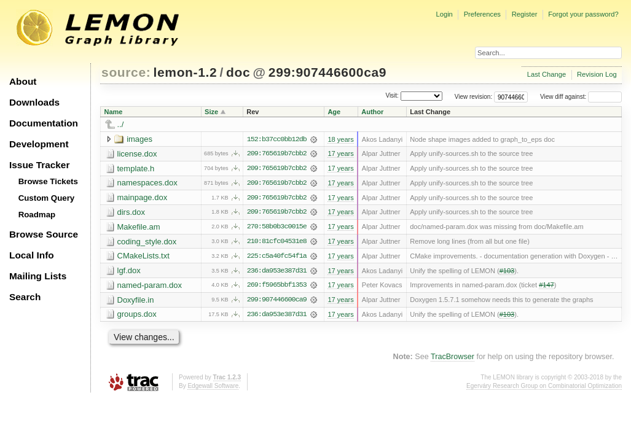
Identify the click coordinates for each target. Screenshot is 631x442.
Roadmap (37, 214)
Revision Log (597, 74)
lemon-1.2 (186, 72)
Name (113, 111)
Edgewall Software (212, 387)
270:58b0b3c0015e (277, 228)
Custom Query (46, 198)
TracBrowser (452, 358)
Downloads (34, 102)
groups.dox (137, 315)
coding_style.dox (147, 242)
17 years (340, 154)
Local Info (31, 255)
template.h (136, 168)
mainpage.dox (142, 198)
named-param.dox (149, 286)
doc (238, 72)
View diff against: (581, 96)
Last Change (546, 74)
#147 (546, 286)
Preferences (482, 14)
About (22, 81)
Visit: (392, 96)
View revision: (474, 96)
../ (120, 124)
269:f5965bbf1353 (277, 287)
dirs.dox (131, 212)
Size (211, 111)
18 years (340, 139)
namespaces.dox (147, 183)
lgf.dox (129, 271)
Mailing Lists (37, 276)
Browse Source (43, 234)
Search (25, 297)
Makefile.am (138, 227)
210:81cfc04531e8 (277, 242)
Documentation (43, 123)
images (139, 139)
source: (126, 72)
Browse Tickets (48, 181)
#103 (507, 272)
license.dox (137, 153)
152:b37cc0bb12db (277, 139)
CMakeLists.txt (143, 257)
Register (525, 14)
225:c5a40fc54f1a (277, 257)
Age (333, 111)
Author (372, 111)
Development (39, 144)
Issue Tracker (39, 165)
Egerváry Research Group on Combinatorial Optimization (544, 387)
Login (444, 14)
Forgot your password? (583, 14)
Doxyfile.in (135, 301)
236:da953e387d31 (277, 272)
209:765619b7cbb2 (277, 154)
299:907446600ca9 (327, 72)
